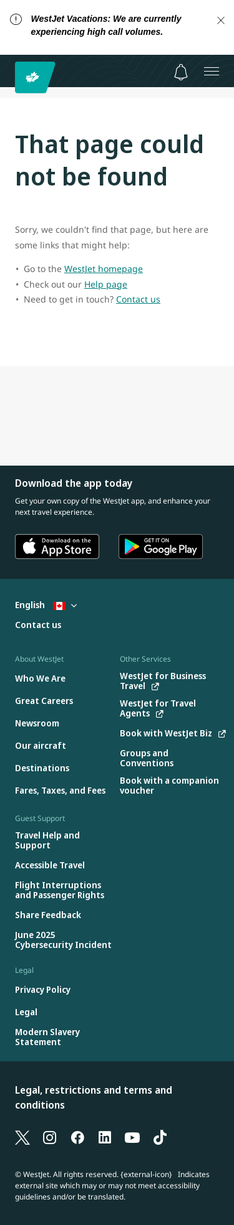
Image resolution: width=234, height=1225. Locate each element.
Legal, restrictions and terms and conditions (93, 1097)
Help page (105, 284)
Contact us (138, 299)
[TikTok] (159, 1136)
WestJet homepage (103, 269)
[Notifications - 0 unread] (181, 72)
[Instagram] (49, 1136)
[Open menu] (211, 70)
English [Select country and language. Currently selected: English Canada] (46, 605)
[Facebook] (77, 1136)
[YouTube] (132, 1136)
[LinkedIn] (104, 1136)
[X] (22, 1136)
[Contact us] (38, 625)
